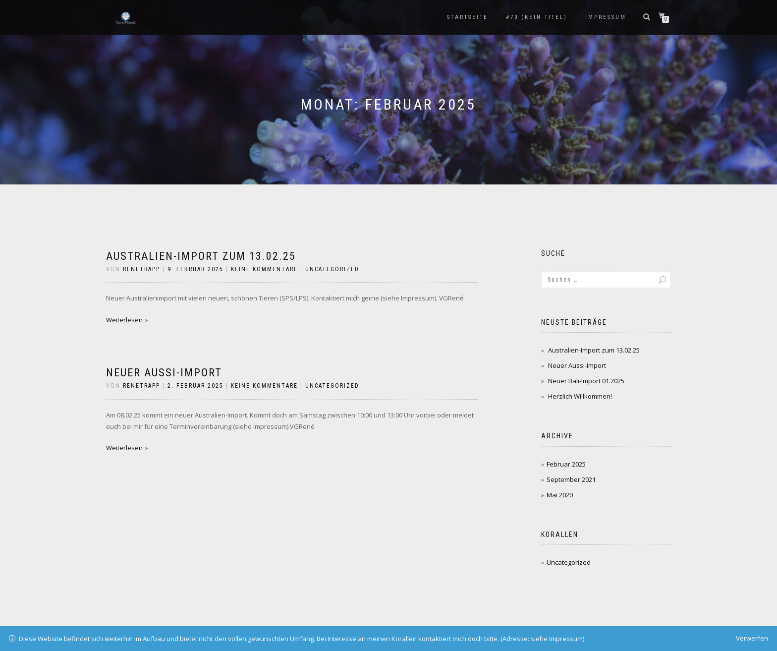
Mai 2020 (560, 494)
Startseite (467, 17)
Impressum (605, 17)
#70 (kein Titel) (536, 17)
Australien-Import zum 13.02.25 (201, 256)
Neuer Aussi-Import (164, 372)
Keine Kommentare (264, 269)
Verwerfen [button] (752, 638)
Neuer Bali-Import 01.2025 (586, 380)
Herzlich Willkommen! (580, 396)
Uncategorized (332, 269)
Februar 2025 (566, 464)
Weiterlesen (124, 319)
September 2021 (571, 479)
